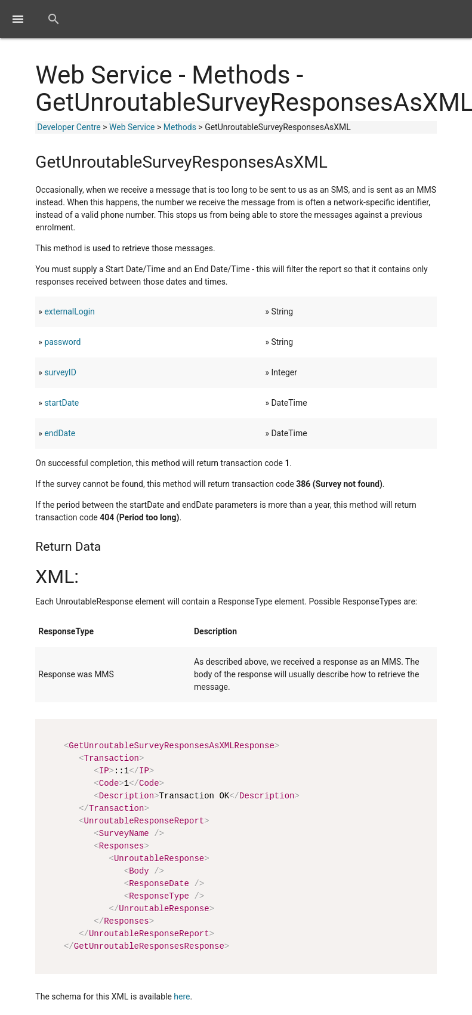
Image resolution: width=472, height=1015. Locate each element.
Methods (179, 127)
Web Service (132, 127)
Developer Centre (68, 127)
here (182, 996)
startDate (61, 403)
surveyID (60, 372)
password (62, 342)
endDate (59, 433)
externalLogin (69, 311)
